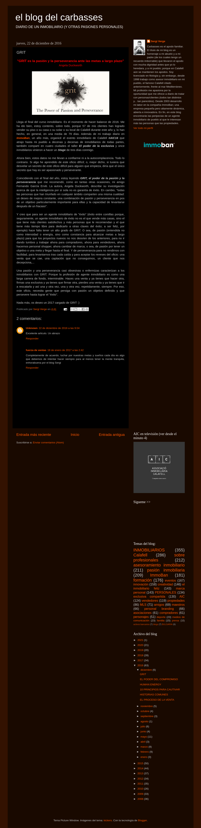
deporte (161, 617)
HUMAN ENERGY (150, 684)
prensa (175, 620)
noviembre (147, 706)
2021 (140, 640)
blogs (155, 624)
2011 (140, 783)
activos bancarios (141, 624)
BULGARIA (167, 624)
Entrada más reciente (33, 435)
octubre (145, 711)
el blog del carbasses (59, 17)
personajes (141, 616)
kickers (108, 820)
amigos (159, 604)
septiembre (147, 716)
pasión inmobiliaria (166, 570)
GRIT (143, 674)
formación (142, 580)
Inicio (75, 435)
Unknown (32, 328)
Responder (32, 338)
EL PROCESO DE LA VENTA (157, 699)
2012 (140, 778)
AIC (182, 596)
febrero (145, 751)
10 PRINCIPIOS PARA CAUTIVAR (160, 689)
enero (144, 757)
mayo (144, 736)
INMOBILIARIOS (149, 550)
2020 (140, 645)
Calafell (140, 555)
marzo (145, 746)
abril (143, 741)
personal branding (159, 608)
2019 (140, 650)
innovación (140, 584)
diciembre (147, 669)
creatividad (165, 584)
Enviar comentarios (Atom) (48, 442)
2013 (140, 773)
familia (160, 620)
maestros (178, 604)
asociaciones (142, 612)
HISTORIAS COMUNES (154, 694)
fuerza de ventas (36, 350)
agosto (145, 721)
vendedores (150, 600)
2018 (140, 655)
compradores (169, 612)
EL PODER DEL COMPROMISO (159, 679)
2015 (140, 763)
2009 (140, 793)
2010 (140, 788)
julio (143, 726)
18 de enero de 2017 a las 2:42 (65, 350)
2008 (140, 798)
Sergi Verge (158, 41)
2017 (140, 660)
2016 (140, 665)
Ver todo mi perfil (143, 128)
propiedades (176, 600)
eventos (170, 580)
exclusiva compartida (149, 596)
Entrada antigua (112, 435)
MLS (143, 604)
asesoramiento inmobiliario (159, 565)
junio (144, 731)
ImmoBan (23, 138)
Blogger (142, 820)
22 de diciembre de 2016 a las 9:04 (59, 328)
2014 (140, 768)
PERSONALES (165, 592)
